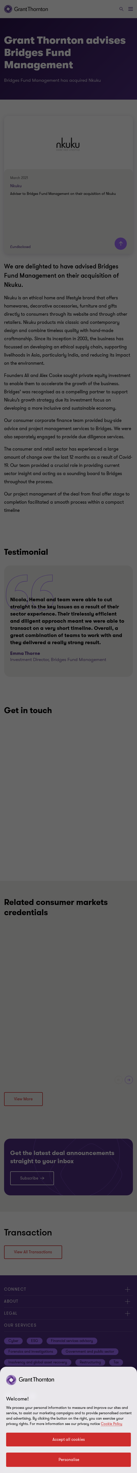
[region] (68, 1420)
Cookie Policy (111, 1423)
